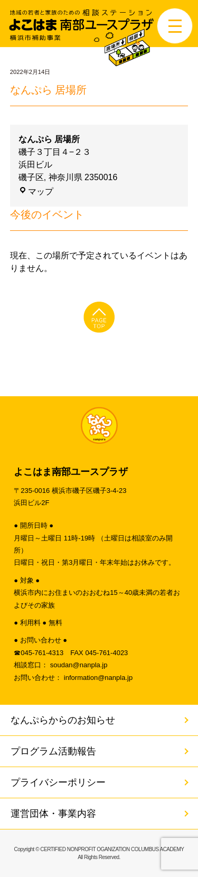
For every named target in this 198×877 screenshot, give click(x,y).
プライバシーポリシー (58, 782)
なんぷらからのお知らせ (63, 720)
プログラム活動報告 (53, 751)
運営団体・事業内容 (53, 813)
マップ (35, 191)
